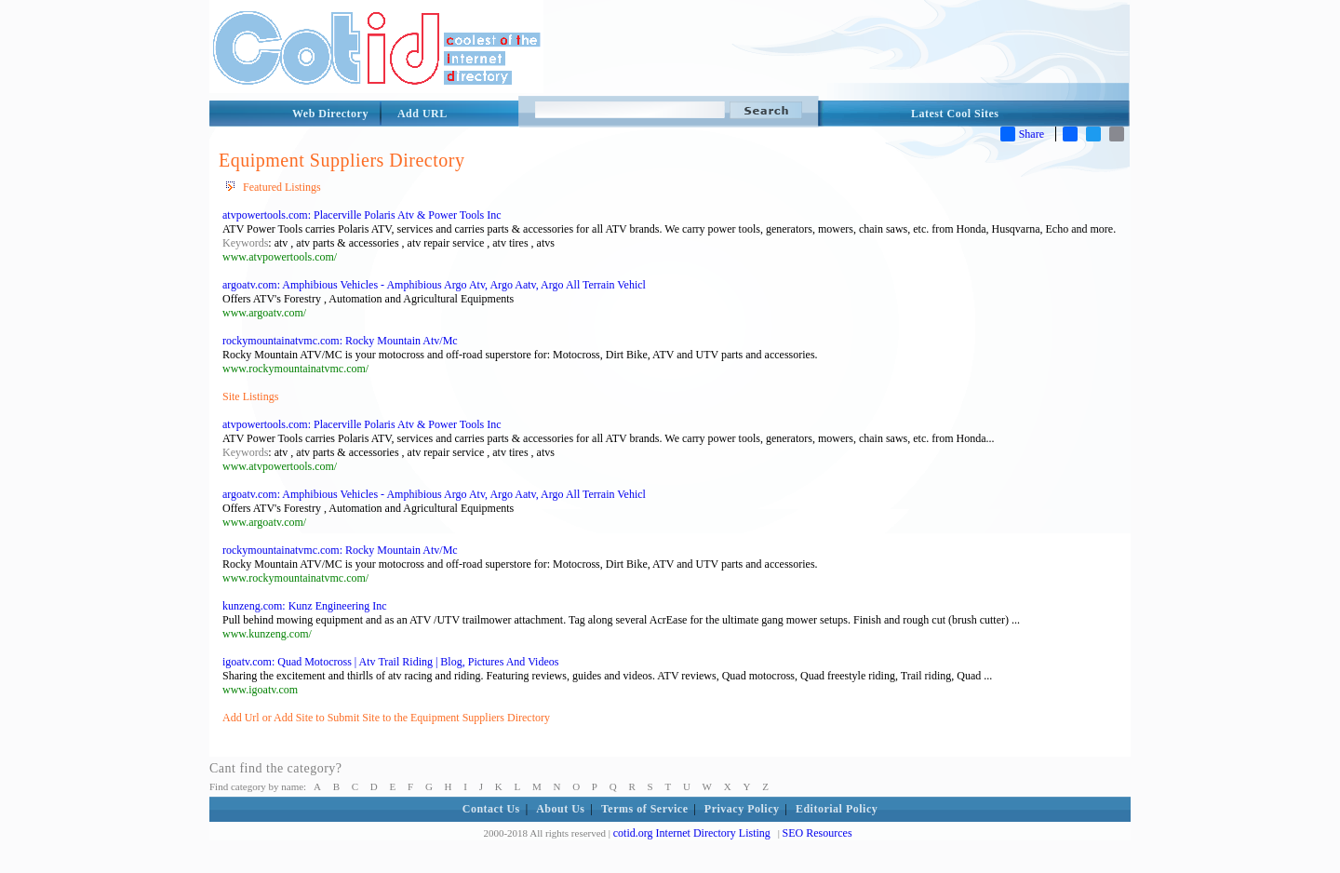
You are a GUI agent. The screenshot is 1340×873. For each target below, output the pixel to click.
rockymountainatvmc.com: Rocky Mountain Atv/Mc (340, 340)
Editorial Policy (837, 808)
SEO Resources (817, 832)
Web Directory (330, 113)
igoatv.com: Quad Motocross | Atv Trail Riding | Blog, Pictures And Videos (390, 661)
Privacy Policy (742, 808)
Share (1022, 134)
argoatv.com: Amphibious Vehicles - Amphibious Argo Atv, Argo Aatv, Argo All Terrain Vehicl (434, 284)
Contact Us (491, 808)
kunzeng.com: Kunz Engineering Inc (304, 605)
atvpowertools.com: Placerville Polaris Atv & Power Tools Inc (362, 215)
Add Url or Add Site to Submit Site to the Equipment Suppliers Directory (386, 717)
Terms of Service (645, 808)
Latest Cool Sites (955, 113)
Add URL (422, 113)
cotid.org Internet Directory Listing (691, 832)
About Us (560, 808)
